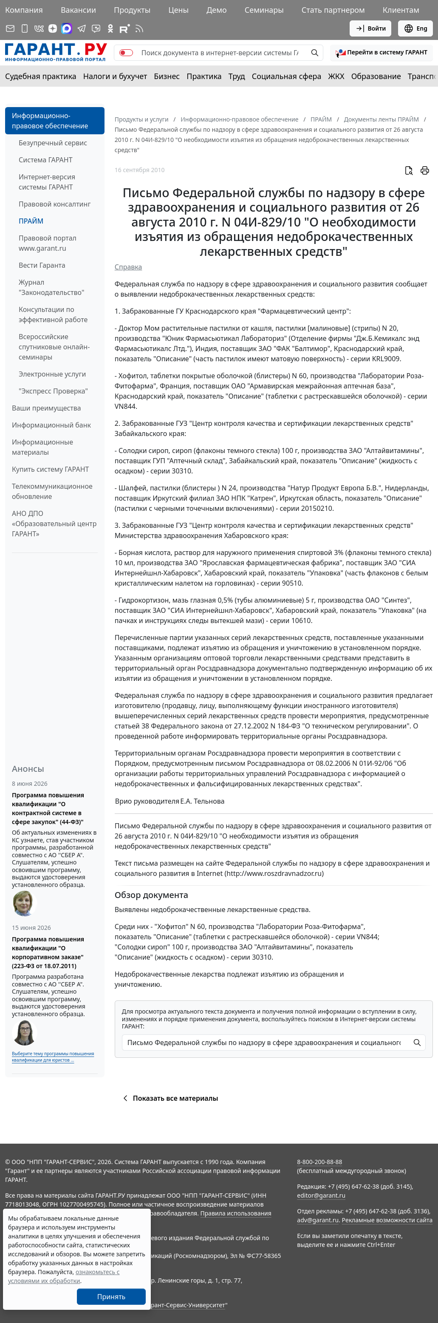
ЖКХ (336, 76)
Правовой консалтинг (54, 204)
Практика (204, 76)
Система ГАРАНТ (46, 159)
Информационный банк (51, 425)
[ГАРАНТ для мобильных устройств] (25, 28)
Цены (178, 10)
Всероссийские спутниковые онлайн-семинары (54, 347)
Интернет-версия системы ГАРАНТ (47, 182)
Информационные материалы (42, 447)
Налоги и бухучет (115, 76)
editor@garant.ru (321, 1195)
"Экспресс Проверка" (53, 391)
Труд (237, 76)
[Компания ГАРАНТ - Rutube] (125, 28)
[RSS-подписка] (139, 28)
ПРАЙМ (31, 221)
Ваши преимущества (46, 408)
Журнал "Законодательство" (52, 287)
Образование (376, 76)
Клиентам (401, 10)
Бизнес (167, 76)
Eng (415, 28)
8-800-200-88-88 (319, 1162)
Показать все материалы (169, 1098)
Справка (128, 267)
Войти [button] (370, 28)
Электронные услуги (52, 374)
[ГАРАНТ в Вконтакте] (39, 28)
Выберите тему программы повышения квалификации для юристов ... (53, 1057)
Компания (24, 10)
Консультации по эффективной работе (53, 314)
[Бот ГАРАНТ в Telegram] (96, 28)
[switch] (126, 52)
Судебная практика (40, 76)
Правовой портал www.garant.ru (47, 243)
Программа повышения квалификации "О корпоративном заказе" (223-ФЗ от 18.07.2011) (48, 952)
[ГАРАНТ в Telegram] (81, 28)
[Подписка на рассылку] (10, 28)
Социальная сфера (287, 76)
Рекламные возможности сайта (387, 1220)
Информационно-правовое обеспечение (50, 120)
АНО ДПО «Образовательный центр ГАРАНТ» (54, 523)
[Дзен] (52, 28)
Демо (216, 10)
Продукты (132, 10)
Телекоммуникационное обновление (52, 491)
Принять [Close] (111, 1296)
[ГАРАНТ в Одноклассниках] (110, 28)
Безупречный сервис (53, 142)
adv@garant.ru (318, 1220)
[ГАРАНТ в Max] (66, 28)
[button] (381, 53)
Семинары (264, 10)
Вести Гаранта (42, 265)
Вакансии (78, 10)
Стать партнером (333, 10)
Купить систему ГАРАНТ (50, 469)
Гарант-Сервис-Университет (185, 1305)
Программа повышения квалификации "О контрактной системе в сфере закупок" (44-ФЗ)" (48, 808)
